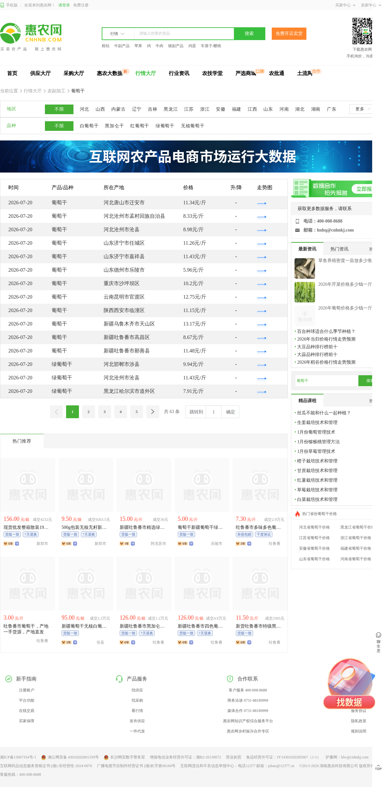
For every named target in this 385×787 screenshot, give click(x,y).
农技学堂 (212, 73)
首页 (12, 73)
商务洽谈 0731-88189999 (247, 700)
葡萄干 (77, 91)
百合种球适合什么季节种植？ (326, 331)
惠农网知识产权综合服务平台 (248, 721)
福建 (236, 109)
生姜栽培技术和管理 (317, 422)
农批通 (276, 73)
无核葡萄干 (193, 125)
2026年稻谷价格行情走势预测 (326, 362)
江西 (252, 109)
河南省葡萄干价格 (355, 559)
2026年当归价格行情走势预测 (326, 339)
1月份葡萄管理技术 (316, 432)
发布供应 (137, 721)
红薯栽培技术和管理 (317, 480)
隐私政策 (358, 721)
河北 (84, 109)
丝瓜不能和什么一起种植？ (324, 412)
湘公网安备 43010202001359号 (70, 757)
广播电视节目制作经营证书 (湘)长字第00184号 (136, 766)
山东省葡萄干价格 (314, 559)
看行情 (137, 710)
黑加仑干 (114, 125)
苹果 (138, 46)
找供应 (137, 690)
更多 (362, 108)
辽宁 (136, 109)
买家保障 (26, 721)
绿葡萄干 (165, 125)
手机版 (9, 5)
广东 (331, 109)
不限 (59, 109)
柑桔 (105, 46)
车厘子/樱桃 (211, 46)
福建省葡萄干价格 (355, 548)
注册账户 (26, 690)
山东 (268, 109)
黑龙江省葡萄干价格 (357, 527)
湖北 (299, 109)
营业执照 (233, 757)
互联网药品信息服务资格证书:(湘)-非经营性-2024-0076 (46, 766)
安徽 (220, 109)
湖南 (316, 109)
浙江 (205, 109)
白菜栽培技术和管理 (317, 499)
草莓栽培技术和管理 (317, 489)
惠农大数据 (110, 73)
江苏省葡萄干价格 (314, 538)
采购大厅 (74, 73)
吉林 (152, 109)
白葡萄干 (89, 125)
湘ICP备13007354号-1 (18, 757)
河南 (284, 109)
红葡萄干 (139, 125)
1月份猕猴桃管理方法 (318, 441)
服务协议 (358, 710)
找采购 (137, 700)
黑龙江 (171, 109)
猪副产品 (176, 46)
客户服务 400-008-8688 (248, 690)
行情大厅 (145, 73)
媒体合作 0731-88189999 (247, 710)
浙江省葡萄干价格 (355, 538)
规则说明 (358, 731)
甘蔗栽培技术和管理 (317, 470)
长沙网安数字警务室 (124, 757)
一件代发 (137, 731)
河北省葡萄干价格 (314, 527)
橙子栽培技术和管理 (317, 461)
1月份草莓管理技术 (316, 451)
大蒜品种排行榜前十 (317, 354)
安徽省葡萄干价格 (314, 548)
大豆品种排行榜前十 (317, 346)
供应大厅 (40, 73)
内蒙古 (118, 109)
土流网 (304, 73)
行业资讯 (179, 73)
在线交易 (26, 710)
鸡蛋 (192, 46)
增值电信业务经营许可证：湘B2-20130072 (185, 757)
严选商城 (245, 73)
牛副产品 (122, 46)
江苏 (188, 109)
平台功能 (26, 700)
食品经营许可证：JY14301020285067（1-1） (283, 757)
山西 (100, 109)
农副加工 (57, 91)
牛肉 (159, 46)
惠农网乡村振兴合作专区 (248, 731)
